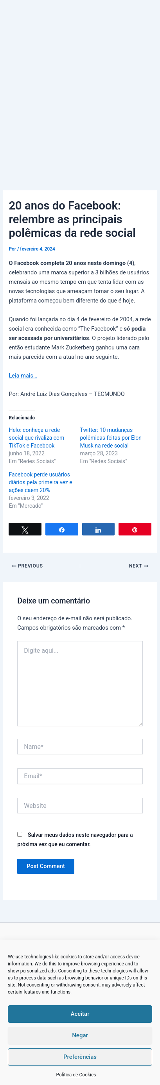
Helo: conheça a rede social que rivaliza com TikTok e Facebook (36, 438)
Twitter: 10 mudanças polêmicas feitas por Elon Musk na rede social (111, 438)
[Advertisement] (80, 84)
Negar (80, 1035)
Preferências (80, 1056)
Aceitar (79, 1013)
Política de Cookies (76, 1075)
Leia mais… (23, 375)
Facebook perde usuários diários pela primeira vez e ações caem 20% (40, 482)
